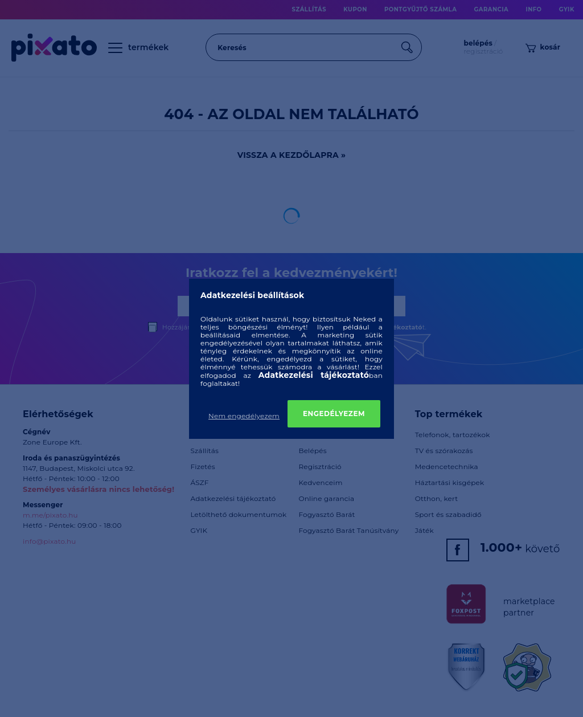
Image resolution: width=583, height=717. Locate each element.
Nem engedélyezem (244, 416)
